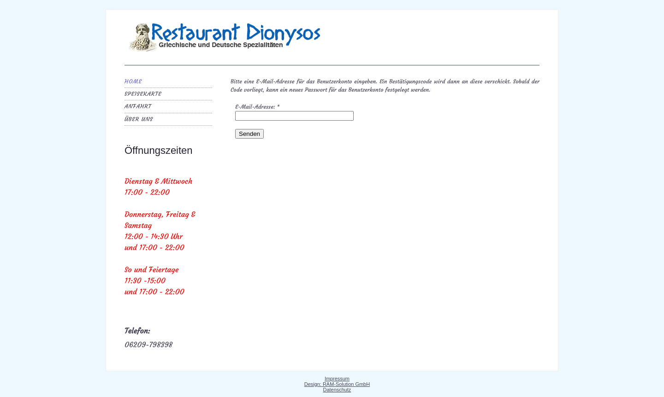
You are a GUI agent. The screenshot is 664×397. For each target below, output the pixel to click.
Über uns (139, 119)
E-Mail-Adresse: (257, 106)
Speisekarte (143, 93)
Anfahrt (138, 106)
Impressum (337, 378)
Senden (249, 133)
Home (133, 81)
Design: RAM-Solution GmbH (337, 384)
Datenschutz (337, 389)
